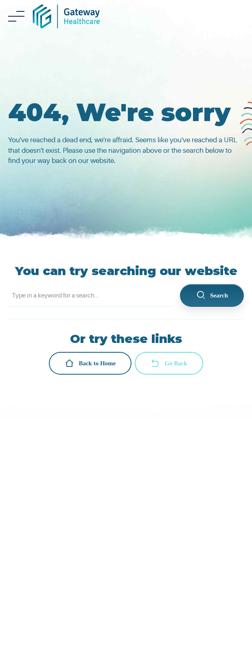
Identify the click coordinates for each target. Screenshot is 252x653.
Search (212, 295)
